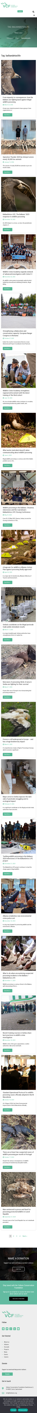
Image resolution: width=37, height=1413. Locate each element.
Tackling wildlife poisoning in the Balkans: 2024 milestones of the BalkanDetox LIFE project (18, 858)
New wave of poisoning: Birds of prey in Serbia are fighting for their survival (17, 683)
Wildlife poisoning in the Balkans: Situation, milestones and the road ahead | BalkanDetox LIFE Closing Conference (18, 510)
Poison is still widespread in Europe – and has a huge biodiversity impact (18, 740)
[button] (33, 11)
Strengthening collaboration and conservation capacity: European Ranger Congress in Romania (17, 333)
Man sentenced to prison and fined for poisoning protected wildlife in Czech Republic (17, 1211)
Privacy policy (23, 1410)
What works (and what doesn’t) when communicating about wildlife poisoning (17, 451)
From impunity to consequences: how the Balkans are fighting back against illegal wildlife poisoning (18, 99)
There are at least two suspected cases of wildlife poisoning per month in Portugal (18, 1153)
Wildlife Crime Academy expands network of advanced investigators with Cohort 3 (18, 273)
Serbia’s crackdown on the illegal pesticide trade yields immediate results (18, 625)
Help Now (18, 1269)
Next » (25, 1236)
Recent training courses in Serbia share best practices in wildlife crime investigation (17, 1035)
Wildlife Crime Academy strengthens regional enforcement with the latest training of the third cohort (16, 392)
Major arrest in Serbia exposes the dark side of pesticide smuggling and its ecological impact (17, 799)
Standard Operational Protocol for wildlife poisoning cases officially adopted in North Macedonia (18, 1094)
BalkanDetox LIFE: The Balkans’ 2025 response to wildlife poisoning (16, 215)
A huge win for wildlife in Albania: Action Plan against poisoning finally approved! (17, 568)
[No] (35, 1405)
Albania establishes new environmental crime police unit (17, 917)
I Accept (13, 1410)
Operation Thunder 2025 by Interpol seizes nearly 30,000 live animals (18, 158)
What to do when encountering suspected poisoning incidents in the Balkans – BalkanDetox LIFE (18, 975)
